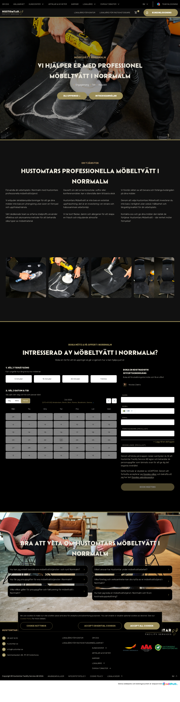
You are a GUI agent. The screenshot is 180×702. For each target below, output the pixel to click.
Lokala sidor (115, 676)
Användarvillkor (56, 676)
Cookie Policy (96, 676)
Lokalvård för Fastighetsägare (115, 13)
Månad (25, 401)
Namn (124, 395)
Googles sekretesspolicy (143, 477)
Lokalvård (89, 4)
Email (125, 418)
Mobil (125, 406)
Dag (9, 401)
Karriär (75, 4)
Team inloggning (170, 4)
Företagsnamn (135, 429)
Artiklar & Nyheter (57, 4)
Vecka (17, 401)
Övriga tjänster (110, 4)
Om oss (5, 4)
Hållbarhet (19, 4)
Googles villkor (150, 474)
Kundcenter (36, 4)
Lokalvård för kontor (84, 13)
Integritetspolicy (77, 676)
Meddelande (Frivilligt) (134, 445)
